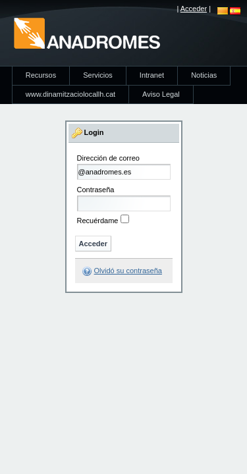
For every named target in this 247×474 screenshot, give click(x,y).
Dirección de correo (108, 158)
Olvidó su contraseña (128, 271)
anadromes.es (87, 32)
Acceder (193, 9)
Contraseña (96, 190)
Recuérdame (98, 220)
